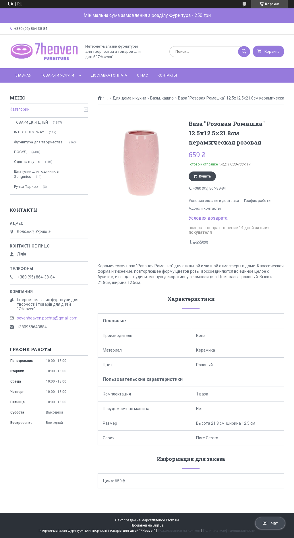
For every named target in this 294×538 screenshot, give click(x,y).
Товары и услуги (57, 75)
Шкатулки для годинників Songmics (36, 174)
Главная (23, 75)
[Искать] (244, 51)
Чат (270, 523)
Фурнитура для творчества (38, 142)
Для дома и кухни (129, 98)
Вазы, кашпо (162, 98)
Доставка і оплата (109, 75)
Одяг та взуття (27, 161)
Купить (205, 176)
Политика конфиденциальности (229, 531)
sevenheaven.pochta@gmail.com (47, 318)
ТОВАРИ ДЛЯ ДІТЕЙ (31, 122)
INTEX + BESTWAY (29, 132)
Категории (20, 109)
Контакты (167, 75)
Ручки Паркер (26, 186)
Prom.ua (172, 520)
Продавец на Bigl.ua (147, 525)
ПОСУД (20, 152)
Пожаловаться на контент (179, 531)
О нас (142, 75)
